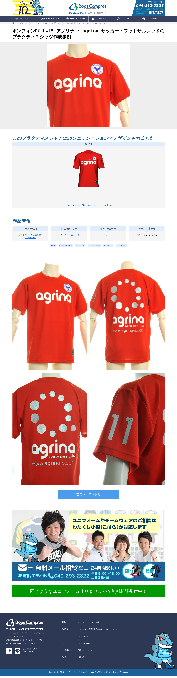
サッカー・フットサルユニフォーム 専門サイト (45, 24)
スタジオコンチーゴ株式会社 (88, 624)
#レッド (108, 237)
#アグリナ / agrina (30, 237)
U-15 (53, 248)
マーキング (109, 248)
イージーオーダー (66, 248)
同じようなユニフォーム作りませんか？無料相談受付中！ (88, 594)
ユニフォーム (122, 248)
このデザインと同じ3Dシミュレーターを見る (88, 206)
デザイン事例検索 (69, 24)
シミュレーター (95, 248)
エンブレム (80, 248)
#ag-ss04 (30, 240)
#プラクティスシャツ (69, 237)
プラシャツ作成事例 (85, 24)
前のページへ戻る (88, 497)
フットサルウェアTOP (20, 24)
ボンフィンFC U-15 (101, 24)
